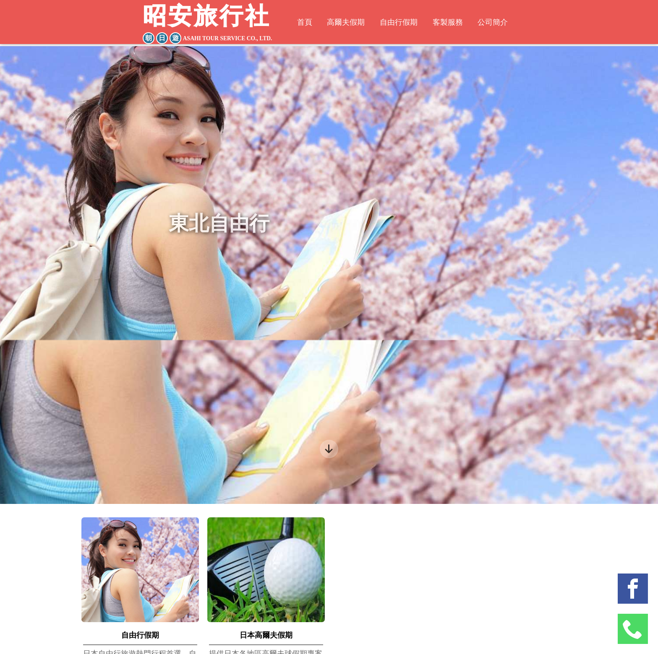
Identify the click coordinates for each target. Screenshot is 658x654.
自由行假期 (398, 23)
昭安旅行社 (209, 24)
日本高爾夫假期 (266, 635)
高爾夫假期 (343, 23)
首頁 (298, 23)
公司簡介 (498, 23)
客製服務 (450, 23)
